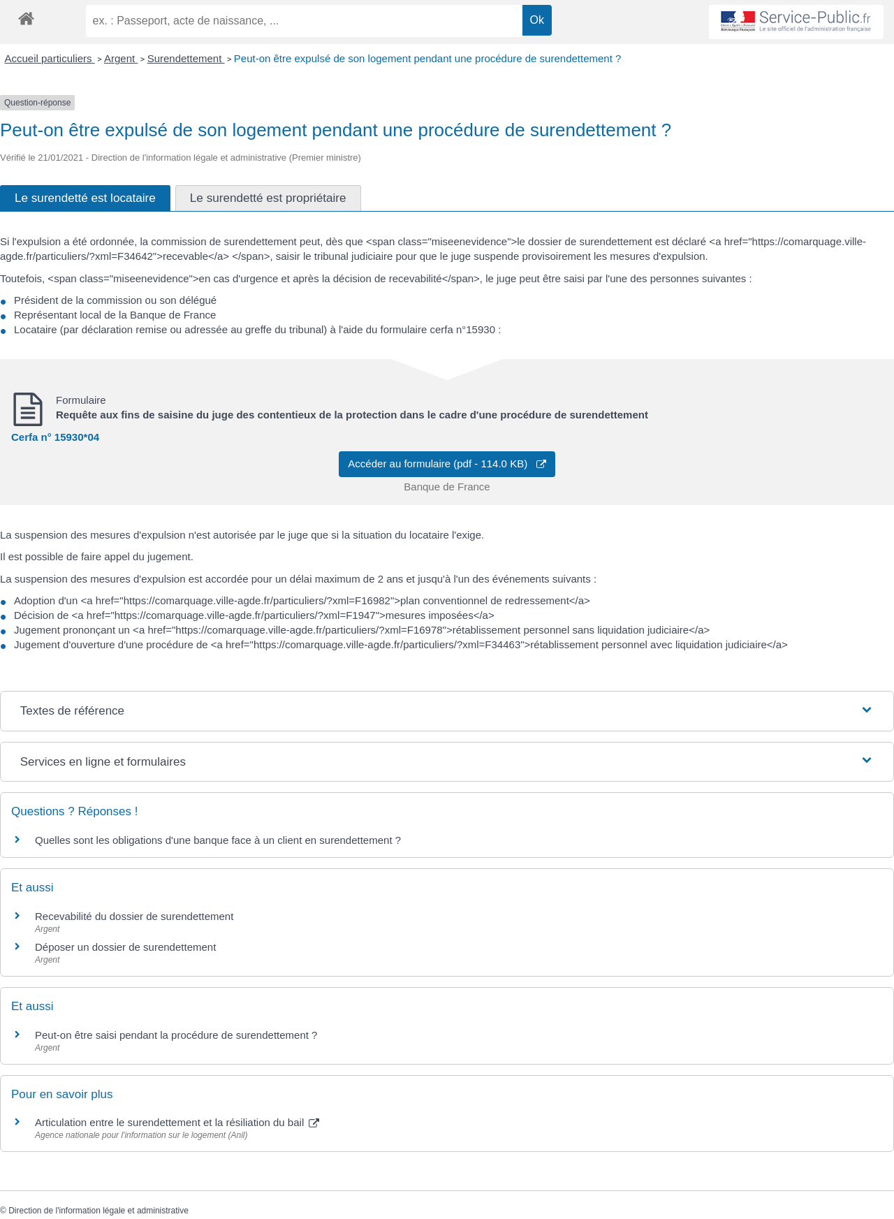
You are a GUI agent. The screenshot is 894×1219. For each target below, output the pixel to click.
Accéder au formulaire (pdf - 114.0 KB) (446, 463)
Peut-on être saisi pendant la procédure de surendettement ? (176, 1035)
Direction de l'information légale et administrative (98, 1211)
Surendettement (186, 58)
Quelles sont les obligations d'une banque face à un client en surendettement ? (218, 840)
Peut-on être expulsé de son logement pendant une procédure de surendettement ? (428, 58)
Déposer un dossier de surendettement (125, 947)
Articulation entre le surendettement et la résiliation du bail (177, 1122)
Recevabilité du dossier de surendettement (134, 916)
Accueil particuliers (50, 58)
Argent (121, 58)
